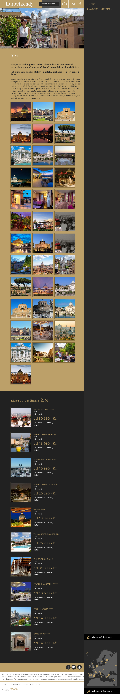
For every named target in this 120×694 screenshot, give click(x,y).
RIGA (106, 662)
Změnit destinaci (48, 4)
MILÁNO (99, 671)
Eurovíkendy (20, 4)
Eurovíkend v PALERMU (101, 677)
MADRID (91, 675)
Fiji (81, 674)
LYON (96, 672)
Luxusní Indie (41, 677)
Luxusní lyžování (54, 677)
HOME (92, 4)
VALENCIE (94, 676)
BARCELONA (95, 675)
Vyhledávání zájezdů (102, 691)
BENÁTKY (100, 672)
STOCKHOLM (102, 661)
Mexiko (54, 679)
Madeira (25, 679)
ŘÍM (100, 674)
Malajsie (32, 679)
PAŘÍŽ (95, 669)
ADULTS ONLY (7, 674)
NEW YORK (87, 653)
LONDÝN (93, 667)
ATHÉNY (107, 677)
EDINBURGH (92, 664)
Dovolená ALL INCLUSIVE (58, 674)
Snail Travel (77, 679)
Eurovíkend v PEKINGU (116, 679)
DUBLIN (90, 665)
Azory (15, 674)
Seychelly (69, 679)
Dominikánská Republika (37, 674)
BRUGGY (96, 667)
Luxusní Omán (66, 677)
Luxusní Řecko (78, 677)
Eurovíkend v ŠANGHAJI (116, 665)
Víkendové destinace (102, 637)
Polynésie (61, 679)
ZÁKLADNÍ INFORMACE (100, 9)
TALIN (106, 661)
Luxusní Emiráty (13, 677)
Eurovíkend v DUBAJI (116, 684)
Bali (19, 674)
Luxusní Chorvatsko (28, 677)
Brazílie (24, 674)
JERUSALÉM (114, 680)
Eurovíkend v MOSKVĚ (110, 663)
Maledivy (39, 679)
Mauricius (47, 679)
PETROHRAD (107, 660)
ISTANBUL (109, 675)
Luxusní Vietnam (15, 679)
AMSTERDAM (97, 666)
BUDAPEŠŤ (103, 669)
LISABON (89, 676)
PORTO (89, 674)
